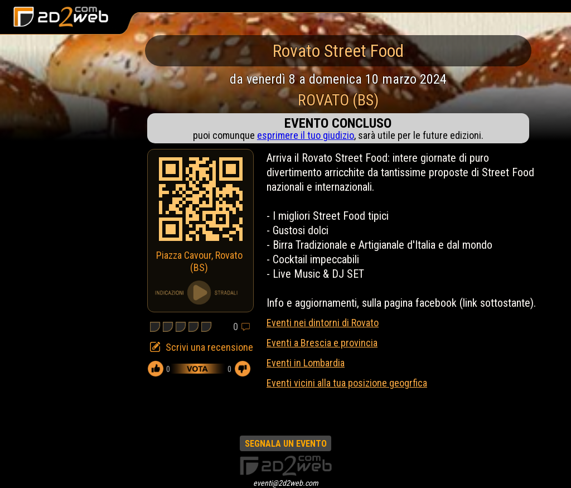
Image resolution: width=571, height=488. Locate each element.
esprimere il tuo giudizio (305, 135)
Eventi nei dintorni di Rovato (323, 322)
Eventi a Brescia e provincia (322, 343)
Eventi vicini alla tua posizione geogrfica (347, 383)
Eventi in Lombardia (306, 363)
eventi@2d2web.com (285, 483)
